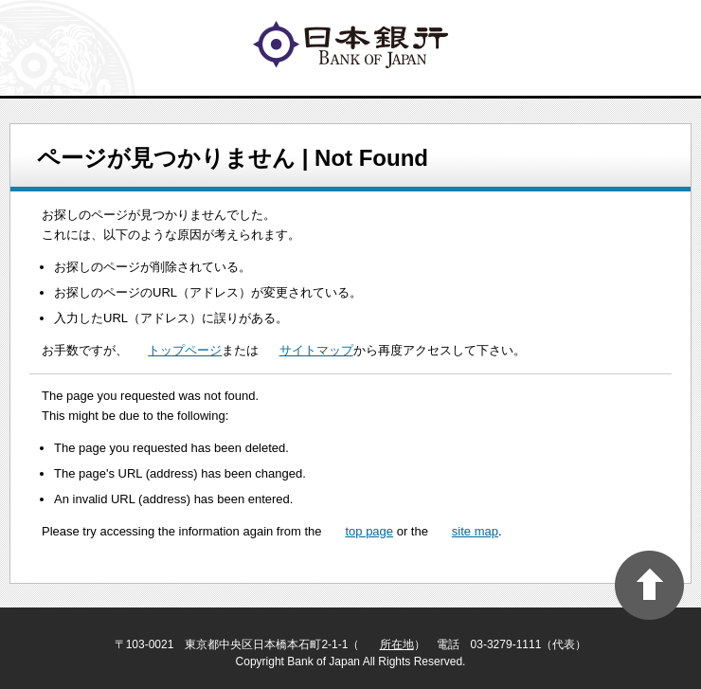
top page (369, 531)
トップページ (185, 350)
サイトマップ (316, 350)
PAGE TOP (649, 585)
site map (475, 531)
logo (350, 44)
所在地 (397, 644)
